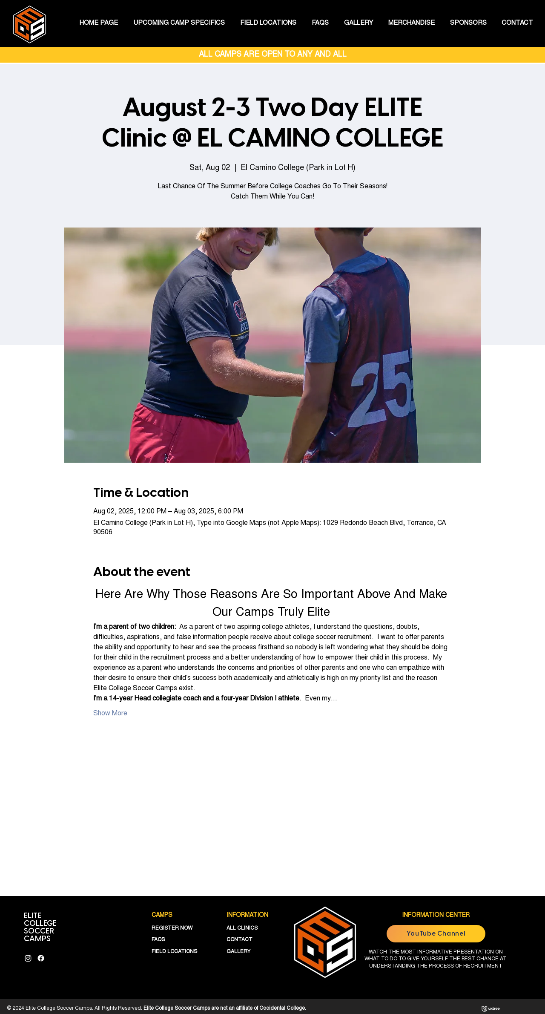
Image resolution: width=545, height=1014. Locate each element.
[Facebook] (41, 958)
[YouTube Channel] (436, 933)
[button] (179, 23)
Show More (110, 713)
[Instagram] (28, 958)
